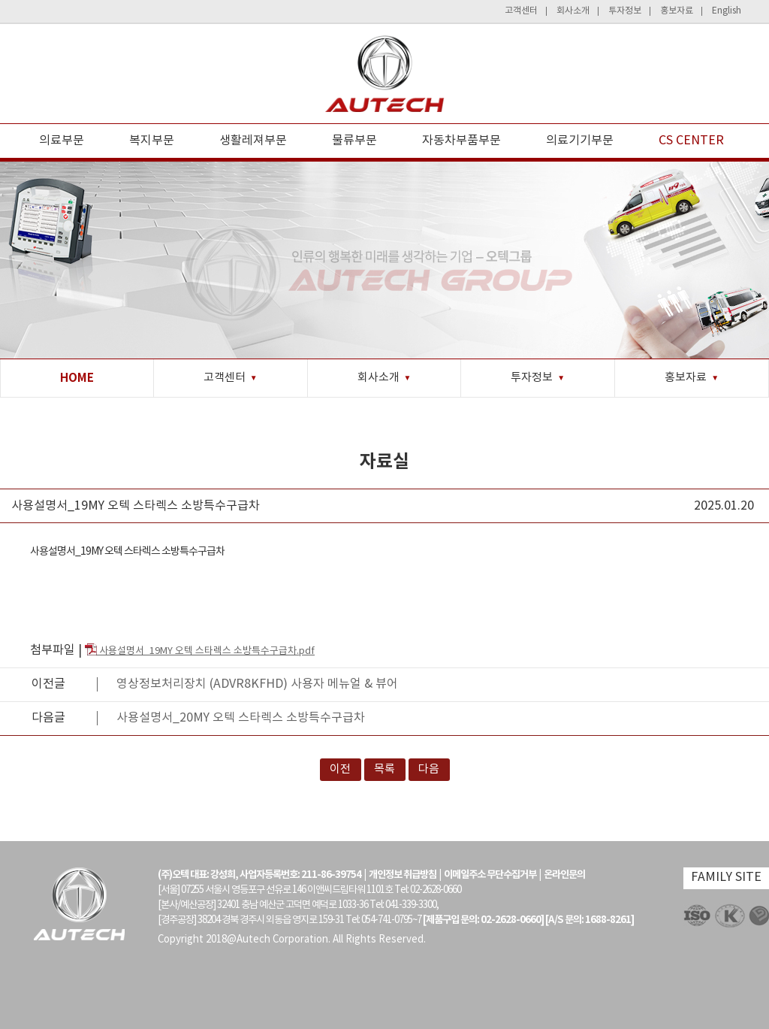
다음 (428, 769)
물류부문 (354, 140)
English (726, 11)
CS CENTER (691, 140)
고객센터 (521, 11)
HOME (77, 378)
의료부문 (61, 140)
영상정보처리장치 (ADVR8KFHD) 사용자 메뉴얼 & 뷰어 (257, 684)
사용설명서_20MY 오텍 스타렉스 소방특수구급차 (240, 718)
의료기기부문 (580, 140)
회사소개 (573, 11)
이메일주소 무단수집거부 (490, 875)
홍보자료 (676, 11)
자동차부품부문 (461, 140)
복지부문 (151, 140)
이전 (340, 769)
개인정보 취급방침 (402, 875)
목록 (384, 769)
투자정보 (624, 11)
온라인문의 (564, 875)
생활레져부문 (253, 140)
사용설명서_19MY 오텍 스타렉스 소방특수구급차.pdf (200, 651)
